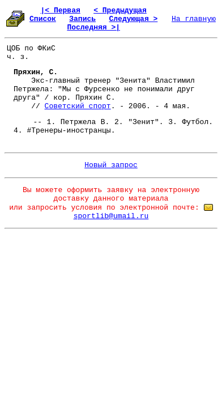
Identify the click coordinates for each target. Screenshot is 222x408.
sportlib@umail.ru (111, 216)
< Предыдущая (120, 10)
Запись (82, 19)
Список (42, 19)
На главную (194, 19)
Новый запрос (111, 165)
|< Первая (60, 10)
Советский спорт (78, 106)
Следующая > (133, 19)
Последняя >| (93, 27)
